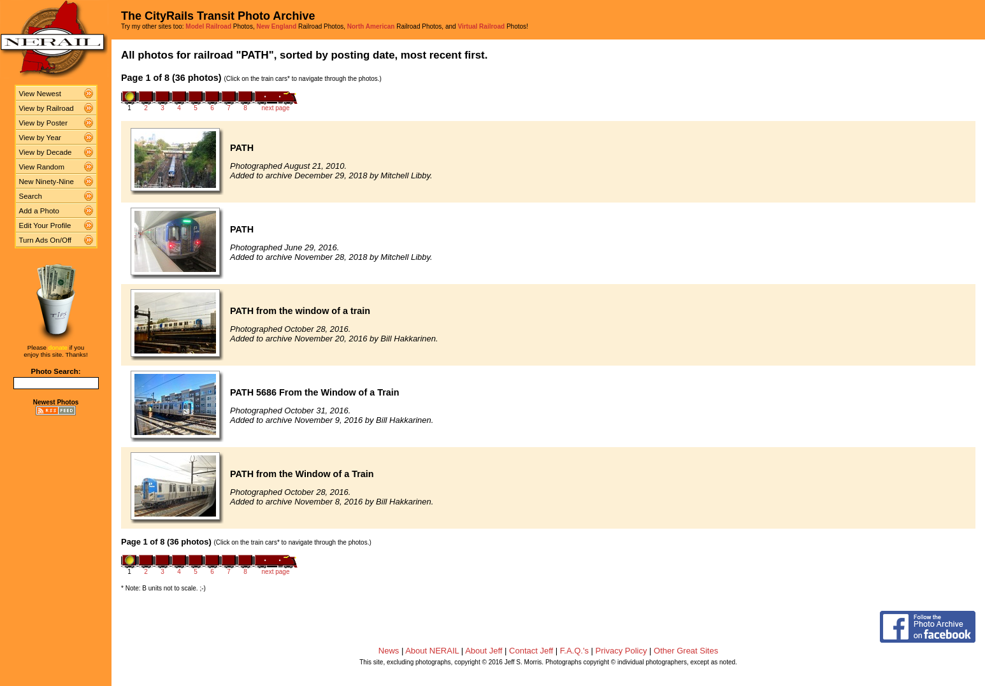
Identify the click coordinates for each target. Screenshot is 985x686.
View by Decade (45, 152)
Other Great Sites (686, 650)
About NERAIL (432, 650)
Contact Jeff (531, 650)
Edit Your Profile (45, 225)
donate (58, 347)
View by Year (40, 137)
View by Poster (43, 123)
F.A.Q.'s (574, 650)
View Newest (40, 93)
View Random (41, 167)
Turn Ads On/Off (45, 240)
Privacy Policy (621, 650)
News (388, 650)
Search (31, 196)
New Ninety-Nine (46, 181)
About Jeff (483, 650)
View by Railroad (46, 108)
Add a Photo (39, 211)
